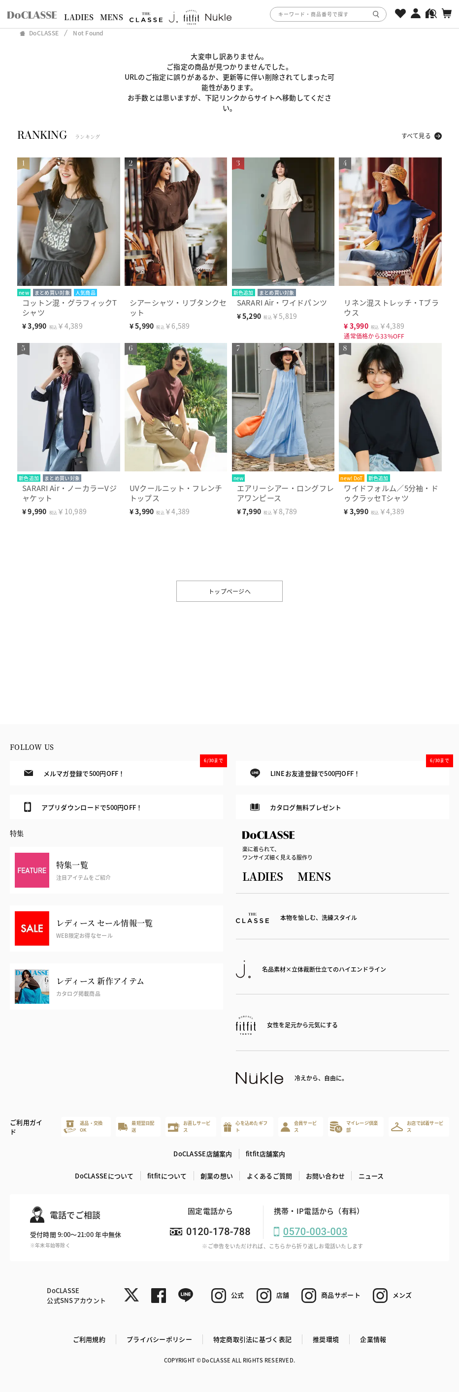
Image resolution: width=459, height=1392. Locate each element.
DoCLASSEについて (104, 1175)
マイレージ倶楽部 (354, 1126)
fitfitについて (167, 1175)
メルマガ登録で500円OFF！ (123, 769)
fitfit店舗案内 (266, 1153)
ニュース (371, 1175)
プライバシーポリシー (159, 1339)
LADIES (79, 17)
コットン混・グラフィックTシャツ (69, 307)
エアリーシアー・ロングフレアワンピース (285, 493)
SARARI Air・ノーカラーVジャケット (69, 493)
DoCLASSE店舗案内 (202, 1153)
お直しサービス (189, 1126)
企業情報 (373, 1339)
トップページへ (229, 591)
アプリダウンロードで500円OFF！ (83, 807)
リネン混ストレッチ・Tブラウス (391, 307)
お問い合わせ (325, 1175)
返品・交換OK (83, 1126)
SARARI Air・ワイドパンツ (282, 302)
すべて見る (416, 135)
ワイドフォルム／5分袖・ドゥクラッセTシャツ (391, 493)
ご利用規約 (89, 1339)
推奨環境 (326, 1339)
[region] (229, 14)
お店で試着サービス (417, 1126)
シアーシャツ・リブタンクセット (178, 307)
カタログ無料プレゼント (295, 807)
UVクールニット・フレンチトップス (176, 493)
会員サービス (299, 1126)
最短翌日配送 (136, 1126)
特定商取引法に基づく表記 (252, 1339)
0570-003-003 (315, 1231)
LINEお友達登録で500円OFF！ (349, 769)
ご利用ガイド (26, 1127)
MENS (111, 17)
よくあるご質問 (270, 1175)
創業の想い (216, 1175)
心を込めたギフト (245, 1126)
